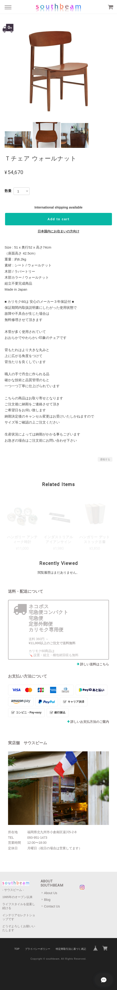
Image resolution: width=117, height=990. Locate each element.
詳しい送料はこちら (94, 664)
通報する (105, 459)
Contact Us (52, 906)
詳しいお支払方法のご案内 (89, 722)
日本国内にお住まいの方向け (58, 231)
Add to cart (58, 219)
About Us (50, 893)
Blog (47, 899)
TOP (16, 948)
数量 (8, 191)
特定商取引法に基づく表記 (71, 948)
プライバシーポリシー (37, 948)
